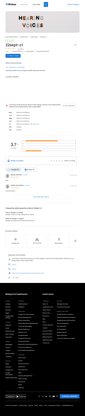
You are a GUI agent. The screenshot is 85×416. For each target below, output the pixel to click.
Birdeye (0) (30, 170)
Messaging (8, 344)
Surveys (7, 347)
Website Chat (22, 332)
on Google (25, 175)
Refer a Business (62, 335)
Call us (14, 269)
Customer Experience (25, 347)
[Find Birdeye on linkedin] (46, 396)
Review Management (24, 317)
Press (44, 322)
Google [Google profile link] (16, 277)
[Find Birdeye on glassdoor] (57, 396)
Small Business (23, 304)
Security (30, 405)
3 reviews (20, 49)
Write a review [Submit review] (13, 56)
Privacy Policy (23, 405)
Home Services (22, 370)
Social (7, 328)
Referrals (8, 310)
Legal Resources (47, 340)
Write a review (73, 4)
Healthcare (24, 37)
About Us (45, 304)
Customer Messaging (25, 326)
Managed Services (62, 304)
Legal (19, 373)
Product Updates (48, 325)
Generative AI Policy (54, 405)
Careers (45, 328)
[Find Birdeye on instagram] (50, 396)
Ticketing (8, 356)
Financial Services (23, 364)
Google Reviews (23, 335)
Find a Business (61, 326)
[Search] (46, 4)
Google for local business (26, 314)
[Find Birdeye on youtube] (54, 396)
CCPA (45, 405)
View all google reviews (41, 197)
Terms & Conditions (11, 405)
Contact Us (46, 343)
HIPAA (40, 405)
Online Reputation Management (28, 323)
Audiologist (34, 37)
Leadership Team (48, 307)
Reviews (7, 307)
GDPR (36, 405)
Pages (7, 313)
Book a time (46, 313)
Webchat (8, 325)
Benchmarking (9, 353)
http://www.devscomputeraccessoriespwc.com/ (28, 273)
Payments (8, 337)
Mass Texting (9, 334)
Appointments (10, 331)
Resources (46, 316)
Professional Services (63, 307)
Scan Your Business (63, 323)
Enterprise (21, 307)
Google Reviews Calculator (65, 314)
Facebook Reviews (23, 341)
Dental (20, 361)
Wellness (21, 388)
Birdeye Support (62, 332)
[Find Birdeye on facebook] (39, 396)
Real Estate (21, 382)
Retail (20, 385)
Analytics (8, 367)
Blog (44, 319)
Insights (7, 350)
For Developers (61, 329)
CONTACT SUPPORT (69, 396)
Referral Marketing (23, 329)
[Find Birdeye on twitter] (42, 396)
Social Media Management (26, 350)
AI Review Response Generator (66, 317)
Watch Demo (47, 310)
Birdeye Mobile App (11, 378)
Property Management (25, 376)
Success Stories (47, 331)
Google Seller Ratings (9, 317)
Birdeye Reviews (47, 334)
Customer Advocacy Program (66, 338)
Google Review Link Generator (66, 320)
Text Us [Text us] (14, 265)
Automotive (22, 358)
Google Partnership (9, 374)
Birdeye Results (47, 337)
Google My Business (24, 338)
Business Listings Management (28, 344)
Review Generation (24, 320)
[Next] (75, 240)
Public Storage (22, 379)
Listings (7, 304)
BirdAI (7, 364)
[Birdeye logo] (11, 4)
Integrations (9, 370)
